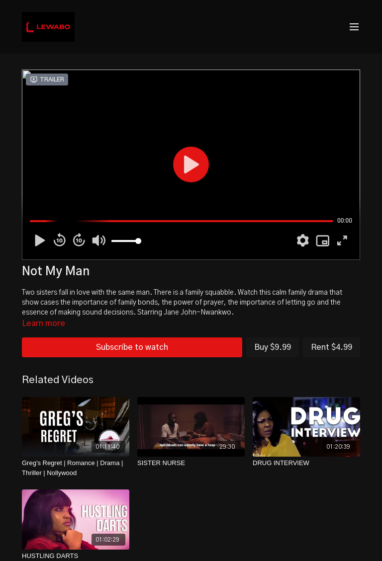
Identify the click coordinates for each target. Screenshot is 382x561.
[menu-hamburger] (354, 27)
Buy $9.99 (272, 347)
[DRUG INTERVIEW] (306, 463)
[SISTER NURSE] (191, 463)
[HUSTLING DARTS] (75, 556)
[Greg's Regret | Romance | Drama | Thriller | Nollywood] (75, 468)
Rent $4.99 (331, 347)
